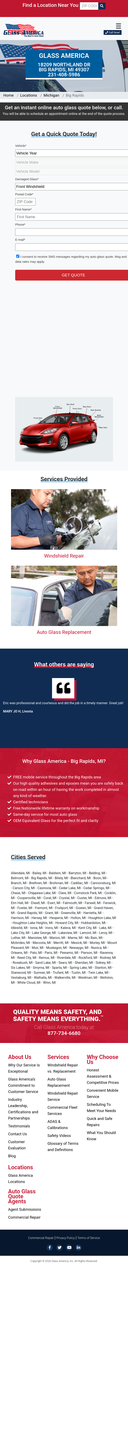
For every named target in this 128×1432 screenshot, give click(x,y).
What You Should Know (101, 1136)
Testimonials (19, 1126)
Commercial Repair (24, 1217)
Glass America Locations (20, 1178)
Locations (28, 95)
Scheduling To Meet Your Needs (101, 1107)
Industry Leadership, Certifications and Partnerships (23, 1108)
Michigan (51, 95)
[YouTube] (69, 1247)
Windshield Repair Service (62, 1096)
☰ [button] (119, 26)
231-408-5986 (64, 75)
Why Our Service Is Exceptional (24, 1068)
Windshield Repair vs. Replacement (62, 1068)
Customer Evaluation (17, 1145)
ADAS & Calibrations (57, 1124)
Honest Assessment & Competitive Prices (103, 1076)
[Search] (102, 6)
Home (8, 95)
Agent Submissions (24, 1209)
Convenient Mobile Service (102, 1093)
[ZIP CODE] (89, 6)
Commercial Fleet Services (62, 1110)
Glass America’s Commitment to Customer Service (23, 1085)
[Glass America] (23, 30)
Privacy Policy (65, 1238)
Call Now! (112, 32)
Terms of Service (88, 1238)
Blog (12, 1156)
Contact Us (17, 1134)
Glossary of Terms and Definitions (62, 1146)
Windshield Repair (64, 556)
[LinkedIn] (78, 1247)
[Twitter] (59, 1247)
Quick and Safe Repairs (99, 1121)
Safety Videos (59, 1135)
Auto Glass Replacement (64, 632)
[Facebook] (50, 1247)
